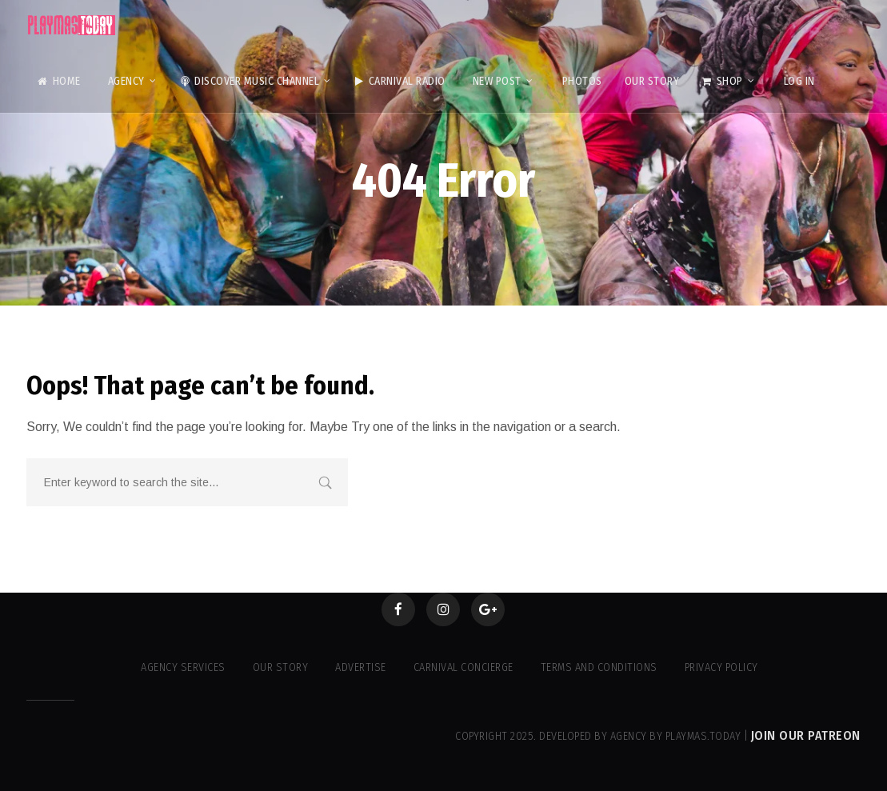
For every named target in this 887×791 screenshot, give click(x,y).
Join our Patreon (806, 735)
